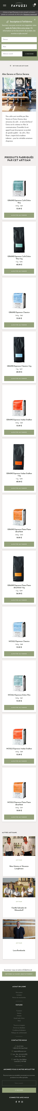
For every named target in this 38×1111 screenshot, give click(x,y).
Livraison (19, 995)
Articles (19, 1013)
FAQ (19, 1021)
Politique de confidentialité (19, 1033)
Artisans (19, 1015)
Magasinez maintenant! (30, 14)
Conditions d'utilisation (19, 1030)
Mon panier (19, 992)
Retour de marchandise (19, 997)
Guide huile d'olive (19, 1018)
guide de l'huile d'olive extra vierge (18, 28)
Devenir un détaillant (19, 1028)
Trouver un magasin (19, 1025)
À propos (19, 1010)
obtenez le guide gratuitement (19, 974)
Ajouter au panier (19, 215)
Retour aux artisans (19, 65)
